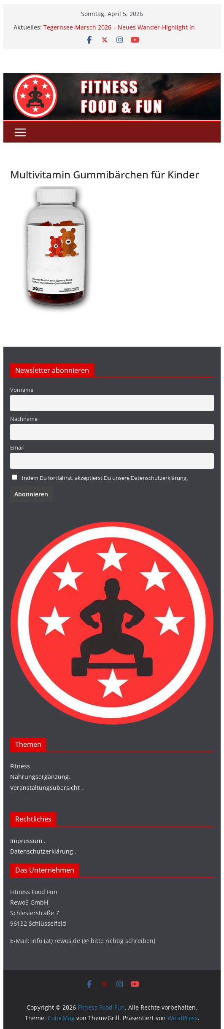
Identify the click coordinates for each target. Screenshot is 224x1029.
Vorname (21, 389)
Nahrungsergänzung (39, 777)
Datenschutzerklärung (41, 851)
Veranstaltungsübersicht (45, 788)
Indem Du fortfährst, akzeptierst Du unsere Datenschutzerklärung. (105, 478)
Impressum (26, 841)
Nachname (24, 419)
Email (17, 447)
